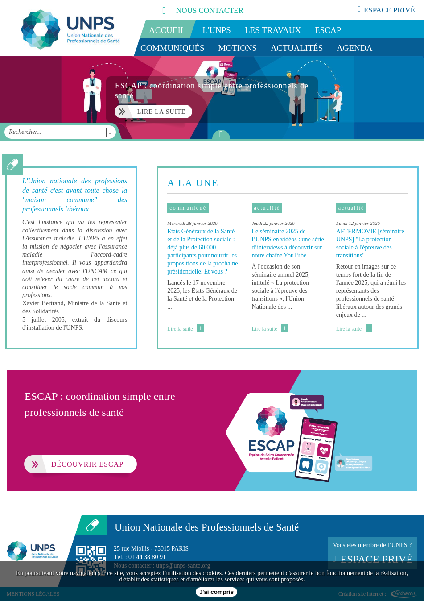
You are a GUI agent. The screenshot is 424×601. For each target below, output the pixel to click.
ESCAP (328, 30)
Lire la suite (185, 329)
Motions (237, 48)
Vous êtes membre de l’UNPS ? (373, 553)
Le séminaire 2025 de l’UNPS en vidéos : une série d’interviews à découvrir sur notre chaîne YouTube (288, 243)
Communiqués (172, 48)
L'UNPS (216, 30)
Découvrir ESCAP (74, 464)
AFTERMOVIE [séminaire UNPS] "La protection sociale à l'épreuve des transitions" (370, 243)
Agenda (354, 48)
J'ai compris (216, 592)
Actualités (297, 48)
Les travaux (273, 30)
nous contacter (193, 10)
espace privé (386, 9)
